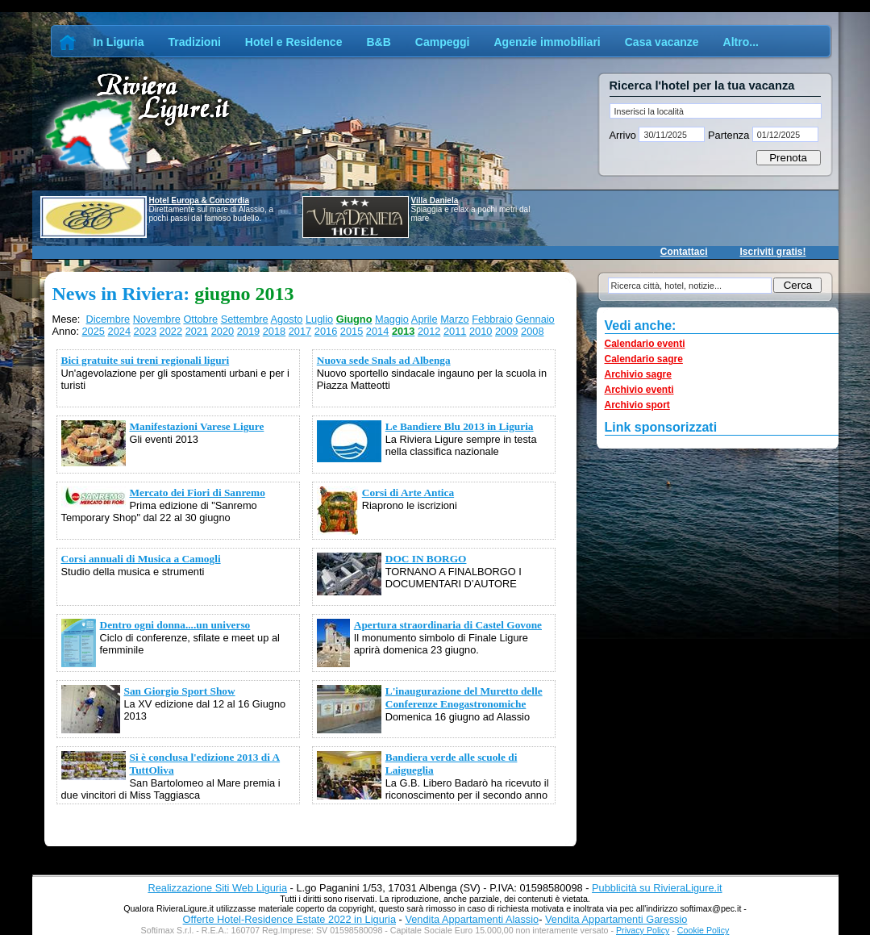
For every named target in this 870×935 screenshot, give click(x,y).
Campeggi (442, 41)
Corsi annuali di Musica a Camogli (141, 559)
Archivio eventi (639, 389)
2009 (506, 331)
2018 (274, 331)
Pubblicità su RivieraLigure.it (657, 888)
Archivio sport (637, 405)
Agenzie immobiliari (546, 41)
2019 (248, 331)
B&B (378, 41)
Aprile (424, 319)
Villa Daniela (435, 200)
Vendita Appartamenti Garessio (616, 919)
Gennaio (534, 319)
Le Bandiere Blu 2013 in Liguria (459, 426)
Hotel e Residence (294, 41)
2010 (480, 331)
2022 (171, 331)
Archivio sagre (638, 374)
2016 (325, 331)
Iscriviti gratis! (772, 251)
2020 (222, 331)
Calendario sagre (644, 359)
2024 (119, 331)
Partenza (728, 135)
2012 (429, 331)
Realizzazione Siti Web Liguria (217, 888)
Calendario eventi (645, 343)
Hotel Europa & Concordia (199, 200)
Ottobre (200, 319)
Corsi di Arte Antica (408, 492)
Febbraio (492, 319)
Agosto (287, 319)
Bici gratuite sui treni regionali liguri (145, 360)
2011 (454, 331)
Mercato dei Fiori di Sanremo (197, 492)
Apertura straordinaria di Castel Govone (448, 625)
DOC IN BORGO (426, 559)
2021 (196, 331)
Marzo (454, 319)
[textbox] (716, 111)
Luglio (319, 319)
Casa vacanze (662, 41)
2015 (351, 331)
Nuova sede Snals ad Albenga (384, 360)
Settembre (244, 319)
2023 (145, 331)
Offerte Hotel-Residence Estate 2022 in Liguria (289, 919)
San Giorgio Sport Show (179, 691)
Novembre (157, 319)
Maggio (392, 319)
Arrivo (624, 135)
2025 (93, 331)
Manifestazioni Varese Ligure (197, 426)
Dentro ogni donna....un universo (175, 625)
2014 (377, 331)
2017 (300, 331)
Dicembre (107, 319)
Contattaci (684, 251)
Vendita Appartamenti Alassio (472, 919)
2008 (532, 331)
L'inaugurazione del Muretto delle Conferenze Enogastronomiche (464, 697)
